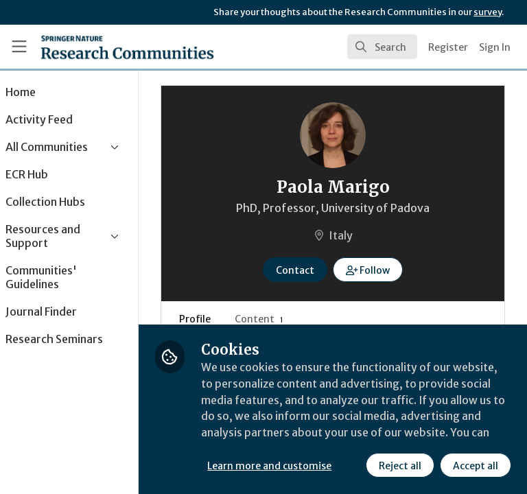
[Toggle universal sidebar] (19, 46)
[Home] (127, 46)
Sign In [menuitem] (495, 47)
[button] (386, 269)
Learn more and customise (306, 436)
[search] (382, 46)
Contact (313, 270)
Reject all (278, 466)
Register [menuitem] (448, 47)
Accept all (353, 466)
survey (487, 12)
